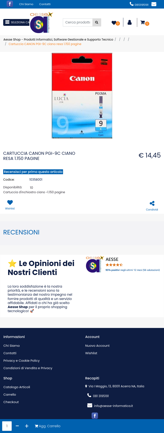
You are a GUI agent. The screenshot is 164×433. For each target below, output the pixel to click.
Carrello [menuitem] (9, 394)
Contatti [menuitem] (44, 4)
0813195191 (139, 5)
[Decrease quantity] (17, 426)
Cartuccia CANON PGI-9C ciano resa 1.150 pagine (45, 44)
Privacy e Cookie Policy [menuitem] (21, 360)
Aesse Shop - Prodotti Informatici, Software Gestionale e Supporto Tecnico (58, 39)
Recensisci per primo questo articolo (33, 172)
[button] (96, 22)
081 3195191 (98, 396)
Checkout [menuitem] (11, 402)
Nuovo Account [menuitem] (97, 345)
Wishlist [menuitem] (91, 353)
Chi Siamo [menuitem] (26, 4)
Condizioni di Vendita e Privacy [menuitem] (27, 368)
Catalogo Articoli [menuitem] (16, 387)
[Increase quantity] (26, 426)
